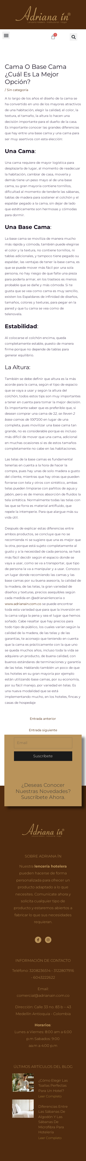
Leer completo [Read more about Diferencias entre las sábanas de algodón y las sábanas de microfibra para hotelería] (50, 1138)
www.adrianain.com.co (23, 604)
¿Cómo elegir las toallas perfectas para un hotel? (53, 1085)
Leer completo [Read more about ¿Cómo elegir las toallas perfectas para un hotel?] (50, 1096)
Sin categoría (17, 90)
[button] (6, 35)
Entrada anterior (43, 718)
